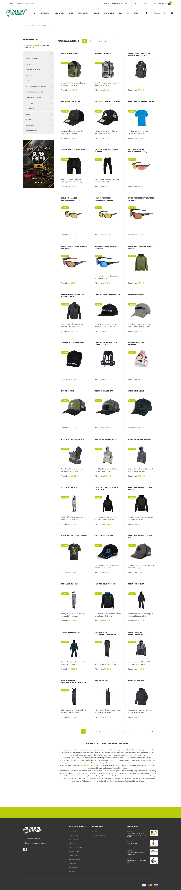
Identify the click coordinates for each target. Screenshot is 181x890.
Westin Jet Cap (67, 391)
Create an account (99, 835)
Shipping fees (74, 839)
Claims (71, 843)
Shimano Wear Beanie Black (73, 343)
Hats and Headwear (39, 70)
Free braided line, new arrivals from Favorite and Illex (137, 834)
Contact (72, 871)
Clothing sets (39, 131)
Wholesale (73, 867)
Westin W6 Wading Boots (71, 439)
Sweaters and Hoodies (39, 92)
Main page (72, 831)
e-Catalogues (74, 851)
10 (132, 731)
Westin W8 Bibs (101, 680)
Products (34, 25)
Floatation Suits (39, 59)
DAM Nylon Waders (69, 584)
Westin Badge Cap (136, 391)
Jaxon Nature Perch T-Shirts (73, 536)
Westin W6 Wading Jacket (106, 439)
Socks (39, 81)
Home (25, 25)
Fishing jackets (91, 765)
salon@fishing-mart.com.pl (25, 3)
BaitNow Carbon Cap (70, 101)
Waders (39, 120)
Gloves (39, 64)
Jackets (39, 75)
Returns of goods (76, 847)
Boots (39, 53)
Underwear (39, 108)
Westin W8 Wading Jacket (139, 439)
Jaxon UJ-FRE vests (103, 53)
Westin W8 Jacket (135, 680)
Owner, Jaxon (132, 843)
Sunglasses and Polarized (39, 86)
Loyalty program (75, 859)
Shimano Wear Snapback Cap (107, 294)
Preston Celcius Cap (104, 536)
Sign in (94, 831)
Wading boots (39, 125)
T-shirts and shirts (39, 97)
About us (72, 863)
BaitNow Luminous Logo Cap (107, 101)
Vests (39, 114)
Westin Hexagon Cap (103, 391)
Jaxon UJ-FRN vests (69, 53)
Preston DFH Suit (135, 584)
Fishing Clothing (47, 25)
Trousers (39, 103)
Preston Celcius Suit (70, 632)
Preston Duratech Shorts (72, 150)
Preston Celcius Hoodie (105, 584)
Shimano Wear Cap (136, 294)
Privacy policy (74, 855)
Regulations (73, 835)
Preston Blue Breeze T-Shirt (140, 101)
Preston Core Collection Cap (141, 536)
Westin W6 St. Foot (69, 487)
